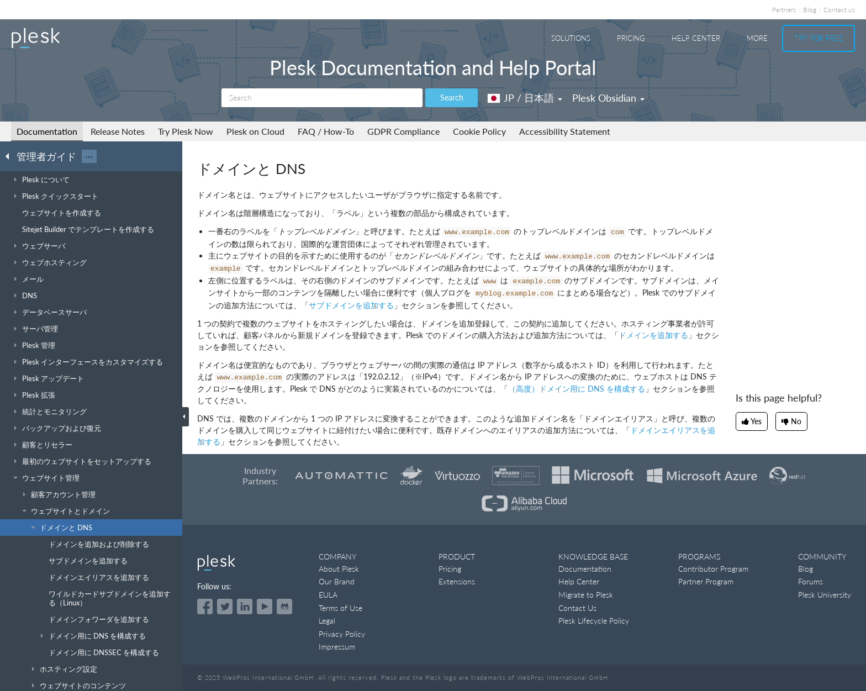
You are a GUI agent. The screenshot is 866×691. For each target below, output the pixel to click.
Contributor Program (713, 568)
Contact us (839, 10)
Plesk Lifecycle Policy (593, 620)
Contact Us (577, 608)
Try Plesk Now (185, 131)
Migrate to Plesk (585, 594)
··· (89, 156)
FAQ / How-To (326, 131)
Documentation (47, 131)
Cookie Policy (479, 131)
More (757, 38)
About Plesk (339, 568)
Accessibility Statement (564, 131)
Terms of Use (340, 608)
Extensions (457, 581)
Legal (327, 620)
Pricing (631, 38)
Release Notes (118, 131)
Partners (784, 10)
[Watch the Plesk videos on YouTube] (264, 606)
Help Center (696, 38)
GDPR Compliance (403, 131)
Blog (809, 10)
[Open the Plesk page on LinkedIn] (244, 606)
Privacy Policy (342, 634)
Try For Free (818, 38)
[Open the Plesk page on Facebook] (205, 606)
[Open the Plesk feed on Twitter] (225, 606)
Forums (810, 581)
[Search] (322, 97)
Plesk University (824, 594)
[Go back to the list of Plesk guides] (10, 156)
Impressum (337, 646)
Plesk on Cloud (255, 131)
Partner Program (705, 581)
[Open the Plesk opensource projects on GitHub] (284, 606)
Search (451, 97)
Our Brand (337, 581)
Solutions (570, 38)
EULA (328, 594)
